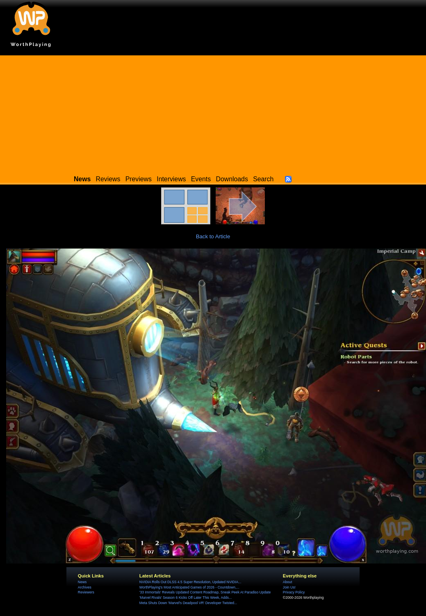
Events (201, 179)
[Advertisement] (213, 112)
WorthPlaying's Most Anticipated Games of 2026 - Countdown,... (189, 587)
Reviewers (86, 592)
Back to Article (213, 236)
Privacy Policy (294, 592)
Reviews (108, 179)
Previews (138, 179)
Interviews (171, 179)
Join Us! (289, 587)
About (287, 582)
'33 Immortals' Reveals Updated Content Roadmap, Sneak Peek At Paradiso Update (205, 592)
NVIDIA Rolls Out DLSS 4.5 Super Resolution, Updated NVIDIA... (190, 582)
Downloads (232, 179)
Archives (84, 587)
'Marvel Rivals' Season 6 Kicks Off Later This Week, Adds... (185, 597)
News (82, 582)
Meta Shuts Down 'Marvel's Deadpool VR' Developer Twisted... (188, 603)
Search (263, 179)
